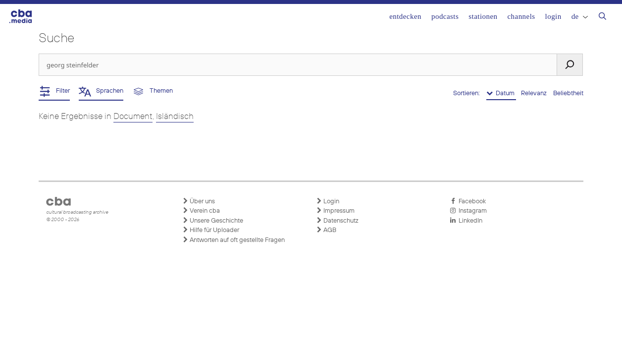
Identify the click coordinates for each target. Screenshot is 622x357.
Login (553, 16)
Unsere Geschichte (212, 220)
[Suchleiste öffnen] (602, 17)
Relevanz (534, 93)
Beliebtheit (568, 93)
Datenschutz (337, 220)
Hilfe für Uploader (210, 230)
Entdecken (405, 16)
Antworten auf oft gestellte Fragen (233, 240)
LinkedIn (466, 220)
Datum (501, 93)
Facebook (468, 201)
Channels (521, 16)
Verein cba (201, 210)
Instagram (468, 210)
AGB (326, 230)
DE (579, 16)
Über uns (198, 201)
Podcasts (445, 16)
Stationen (482, 16)
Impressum (335, 210)
